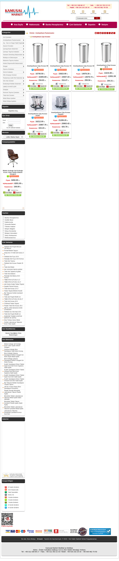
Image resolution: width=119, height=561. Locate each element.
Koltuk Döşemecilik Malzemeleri (13, 63)
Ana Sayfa (73, 13)
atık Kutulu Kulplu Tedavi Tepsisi (14, 284)
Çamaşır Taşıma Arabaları (11, 52)
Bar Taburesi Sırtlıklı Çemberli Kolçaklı (13, 294)
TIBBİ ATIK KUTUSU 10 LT (12, 282)
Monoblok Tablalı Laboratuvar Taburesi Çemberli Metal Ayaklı (13, 407)
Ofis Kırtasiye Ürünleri (10, 75)
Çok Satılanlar (75, 25)
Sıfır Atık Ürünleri (8, 81)
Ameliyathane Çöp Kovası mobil (37, 114)
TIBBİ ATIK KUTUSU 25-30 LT (13, 299)
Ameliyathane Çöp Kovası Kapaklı (60, 113)
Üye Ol (8, 127)
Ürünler (32, 33)
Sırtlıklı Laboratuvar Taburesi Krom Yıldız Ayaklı (13, 323)
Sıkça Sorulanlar (9, 231)
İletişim (105, 25)
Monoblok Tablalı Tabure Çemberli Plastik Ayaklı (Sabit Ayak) (13, 403)
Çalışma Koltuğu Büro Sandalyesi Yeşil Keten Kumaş (13, 350)
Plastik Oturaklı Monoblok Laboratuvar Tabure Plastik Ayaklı (12, 392)
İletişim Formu (105, 13)
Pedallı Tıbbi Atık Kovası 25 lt (13, 306)
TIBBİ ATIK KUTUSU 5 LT (12, 280)
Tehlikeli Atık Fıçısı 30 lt (11, 256)
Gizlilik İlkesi (7, 220)
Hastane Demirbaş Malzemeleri (12, 54)
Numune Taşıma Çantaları (11, 92)
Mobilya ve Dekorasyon (10, 57)
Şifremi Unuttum (15, 127)
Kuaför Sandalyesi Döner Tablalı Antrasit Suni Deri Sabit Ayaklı (14, 379)
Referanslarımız (9, 238)
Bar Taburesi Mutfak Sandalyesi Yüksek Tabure (14, 383)
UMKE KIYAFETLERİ (9, 86)
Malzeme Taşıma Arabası (11, 60)
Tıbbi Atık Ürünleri (8, 95)
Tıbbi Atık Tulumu (9, 261)
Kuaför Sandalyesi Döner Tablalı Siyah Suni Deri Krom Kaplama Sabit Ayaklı (14, 365)
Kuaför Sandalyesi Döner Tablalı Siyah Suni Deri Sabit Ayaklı (14, 376)
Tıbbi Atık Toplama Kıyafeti (12, 271)
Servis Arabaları (8, 72)
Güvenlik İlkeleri (9, 224)
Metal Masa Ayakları (9, 98)
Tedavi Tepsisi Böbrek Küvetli (13, 291)
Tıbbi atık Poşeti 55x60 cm (12, 297)
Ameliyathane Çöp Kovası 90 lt (37, 67)
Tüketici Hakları (8, 226)
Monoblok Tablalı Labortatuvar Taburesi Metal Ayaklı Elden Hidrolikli (13, 397)
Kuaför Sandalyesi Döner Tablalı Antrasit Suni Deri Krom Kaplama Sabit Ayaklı (14, 371)
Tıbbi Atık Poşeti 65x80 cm (12, 314)
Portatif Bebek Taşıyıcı (11, 250)
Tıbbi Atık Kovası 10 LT (11, 288)
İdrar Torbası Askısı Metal (12, 320)
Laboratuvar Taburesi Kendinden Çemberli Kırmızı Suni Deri (13, 412)
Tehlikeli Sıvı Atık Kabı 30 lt (12, 312)
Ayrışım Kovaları (8, 46)
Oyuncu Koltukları (8, 69)
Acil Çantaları (7, 37)
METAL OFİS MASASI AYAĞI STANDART (13, 308)
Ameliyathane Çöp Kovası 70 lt (60, 67)
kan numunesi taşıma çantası (13, 269)
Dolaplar (5, 89)
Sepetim (91, 25)
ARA (97, 18)
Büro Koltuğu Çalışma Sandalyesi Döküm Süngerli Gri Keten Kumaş (14, 360)
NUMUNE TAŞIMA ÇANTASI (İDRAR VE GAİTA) (13, 317)
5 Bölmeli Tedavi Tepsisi (11, 303)
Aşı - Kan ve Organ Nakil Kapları (13, 43)
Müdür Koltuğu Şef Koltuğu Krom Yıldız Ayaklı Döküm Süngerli (13, 172)
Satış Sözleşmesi (9, 235)
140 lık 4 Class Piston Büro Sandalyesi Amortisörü (12, 387)
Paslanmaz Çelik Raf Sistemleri (12, 78)
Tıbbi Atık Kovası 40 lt (11, 301)
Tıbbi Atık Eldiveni (9, 274)
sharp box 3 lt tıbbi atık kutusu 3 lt (14, 253)
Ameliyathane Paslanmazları (12, 40)
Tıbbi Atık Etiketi (9, 267)
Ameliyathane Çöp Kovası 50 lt (83, 67)
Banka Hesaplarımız (54, 25)
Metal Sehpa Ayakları (9, 101)
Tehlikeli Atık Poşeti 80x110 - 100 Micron (13, 247)
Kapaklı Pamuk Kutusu (11, 286)
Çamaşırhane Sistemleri (10, 49)
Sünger (5, 66)
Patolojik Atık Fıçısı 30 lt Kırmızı (14, 259)
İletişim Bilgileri (8, 229)
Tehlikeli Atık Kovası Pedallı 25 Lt (13, 264)
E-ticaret (40, 539)
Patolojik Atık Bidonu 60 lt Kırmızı (12, 276)
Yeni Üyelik (93, 13)
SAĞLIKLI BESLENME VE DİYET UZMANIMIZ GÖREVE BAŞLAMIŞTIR (16, 477)
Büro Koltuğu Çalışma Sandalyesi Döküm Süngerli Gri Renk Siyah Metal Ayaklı (14, 355)
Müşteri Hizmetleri (9, 233)
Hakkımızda (83, 13)
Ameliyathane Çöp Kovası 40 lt (106, 66)
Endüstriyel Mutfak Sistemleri (12, 84)
